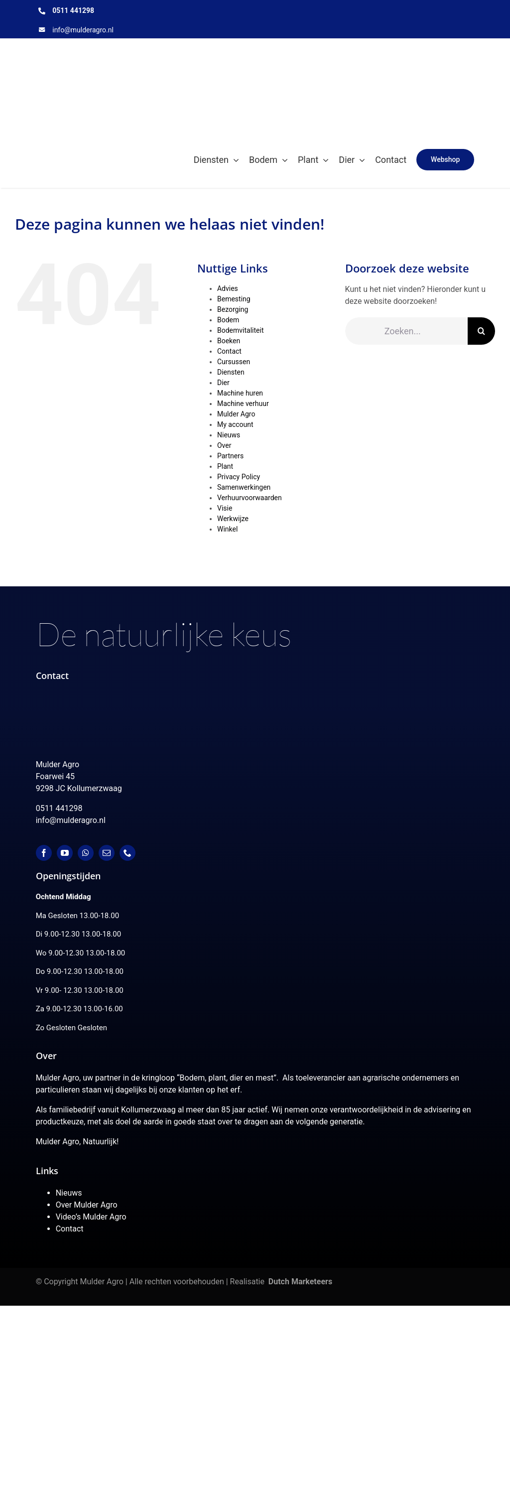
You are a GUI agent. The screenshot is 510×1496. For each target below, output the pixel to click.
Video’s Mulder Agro (91, 1217)
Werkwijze (233, 519)
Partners (230, 456)
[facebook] (44, 853)
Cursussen (233, 362)
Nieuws (228, 435)
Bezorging (232, 309)
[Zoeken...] (406, 331)
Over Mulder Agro (87, 1205)
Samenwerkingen (243, 487)
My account (235, 424)
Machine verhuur (243, 404)
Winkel (227, 529)
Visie (224, 508)
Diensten (231, 372)
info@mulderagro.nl (83, 30)
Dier (223, 383)
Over (224, 445)
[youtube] (65, 853)
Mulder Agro (236, 414)
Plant (225, 466)
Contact (229, 351)
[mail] (107, 853)
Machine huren (240, 393)
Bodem (228, 320)
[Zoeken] (481, 331)
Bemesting (234, 299)
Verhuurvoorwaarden (249, 498)
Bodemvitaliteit (240, 330)
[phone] (127, 853)
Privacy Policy (238, 477)
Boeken (228, 341)
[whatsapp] (86, 853)
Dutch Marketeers (300, 1281)
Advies (227, 288)
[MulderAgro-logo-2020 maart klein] (156, 47)
